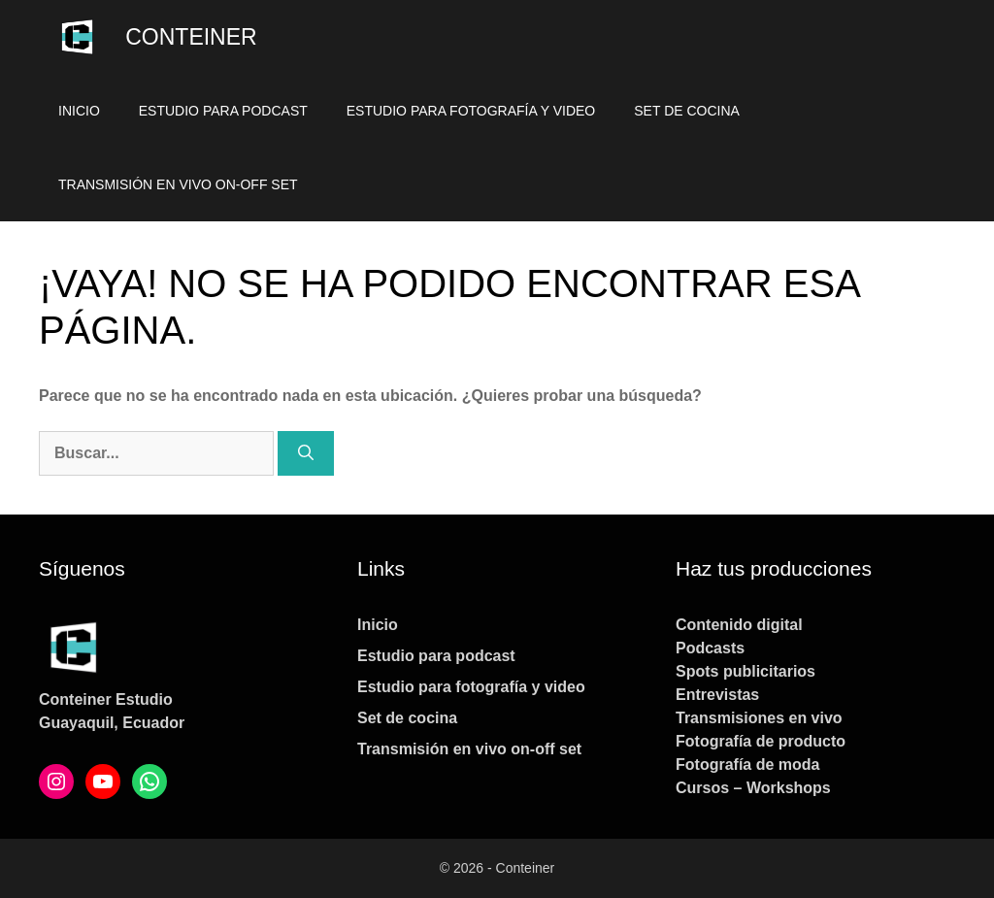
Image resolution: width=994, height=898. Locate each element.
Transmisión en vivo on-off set (178, 184)
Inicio (79, 110)
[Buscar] (306, 453)
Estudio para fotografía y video (471, 110)
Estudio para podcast (223, 110)
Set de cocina (687, 110)
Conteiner (190, 37)
